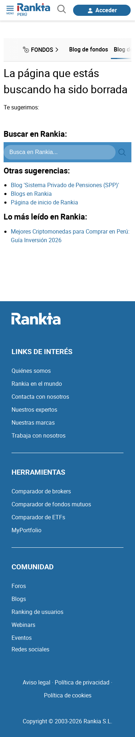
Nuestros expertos (34, 409)
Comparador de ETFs (38, 517)
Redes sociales (30, 649)
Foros (19, 586)
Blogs (19, 599)
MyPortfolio (26, 530)
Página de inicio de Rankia (44, 202)
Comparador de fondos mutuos (51, 504)
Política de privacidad (82, 682)
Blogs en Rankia (31, 194)
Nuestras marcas (33, 422)
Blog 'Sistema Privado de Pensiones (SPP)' (65, 185)
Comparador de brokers (41, 491)
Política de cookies (67, 695)
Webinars (23, 625)
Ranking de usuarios (37, 612)
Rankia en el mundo (37, 384)
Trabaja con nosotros (39, 435)
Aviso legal (36, 682)
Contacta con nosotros (40, 397)
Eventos (22, 638)
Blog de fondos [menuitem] (88, 49)
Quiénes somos (31, 371)
